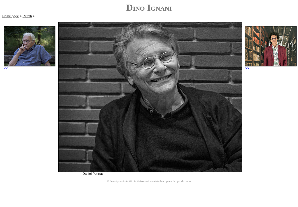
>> (271, 66)
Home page (10, 16)
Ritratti (27, 16)
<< (29, 66)
